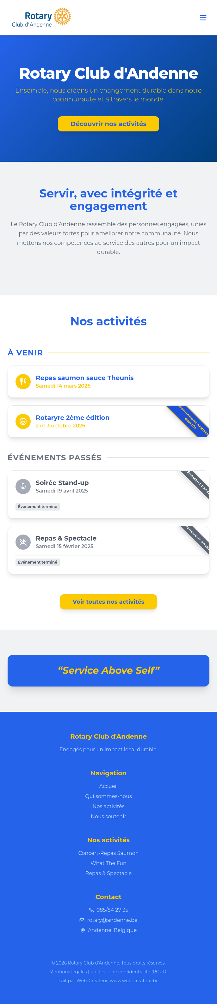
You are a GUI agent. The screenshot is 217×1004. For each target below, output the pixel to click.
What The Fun (108, 863)
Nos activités (109, 806)
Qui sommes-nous (108, 796)
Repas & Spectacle (108, 873)
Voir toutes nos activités (109, 601)
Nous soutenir (108, 816)
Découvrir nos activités (108, 124)
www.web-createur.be (134, 980)
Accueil (108, 786)
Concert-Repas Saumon (108, 853)
